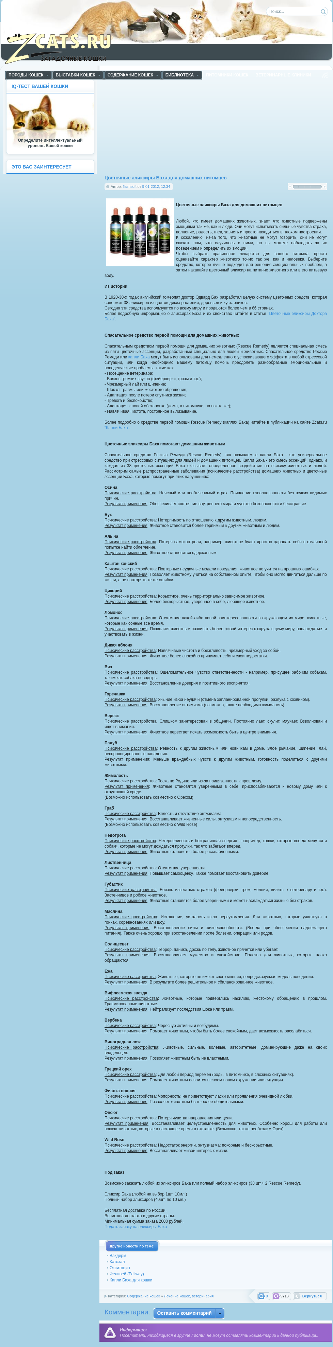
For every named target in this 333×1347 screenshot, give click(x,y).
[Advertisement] (186, 126)
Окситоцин (120, 1267)
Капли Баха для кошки (131, 1280)
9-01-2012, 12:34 (156, 186)
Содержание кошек (143, 1296)
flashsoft (130, 186)
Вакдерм (118, 1255)
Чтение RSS (325, 75)
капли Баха (139, 357)
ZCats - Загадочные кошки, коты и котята (61, 47)
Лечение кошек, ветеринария (189, 1296)
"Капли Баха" (117, 427)
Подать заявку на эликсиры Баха (136, 1226)
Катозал (117, 1261)
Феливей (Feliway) (127, 1274)
